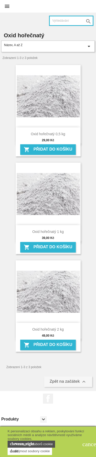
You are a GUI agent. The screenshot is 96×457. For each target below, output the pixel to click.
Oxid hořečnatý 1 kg (48, 232)
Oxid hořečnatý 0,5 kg (48, 134)
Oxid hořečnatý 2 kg (48, 329)
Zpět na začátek (68, 382)
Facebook (48, 399)
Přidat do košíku (48, 150)
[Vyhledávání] (71, 21)
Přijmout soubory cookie (30, 451)
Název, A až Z (48, 46)
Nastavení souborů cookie (31, 444)
